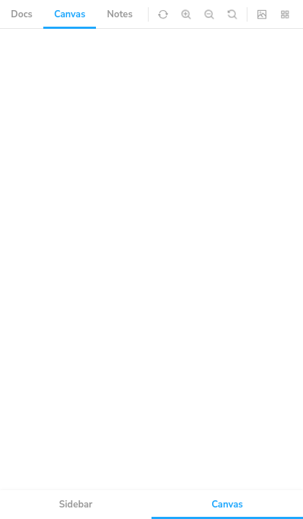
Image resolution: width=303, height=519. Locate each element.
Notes (119, 14)
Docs (21, 14)
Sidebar (75, 504)
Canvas (69, 14)
